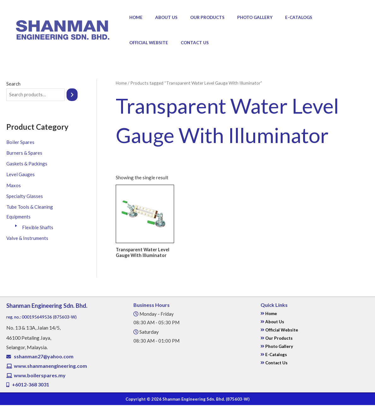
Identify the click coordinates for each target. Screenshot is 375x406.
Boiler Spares (20, 142)
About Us (160, 17)
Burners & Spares (24, 153)
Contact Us (141, 42)
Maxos (13, 185)
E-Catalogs (280, 17)
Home (134, 17)
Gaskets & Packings (26, 163)
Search (13, 84)
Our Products (197, 17)
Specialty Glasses (24, 196)
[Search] (72, 94)
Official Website (321, 17)
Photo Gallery (240, 17)
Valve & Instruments (27, 237)
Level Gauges (20, 174)
